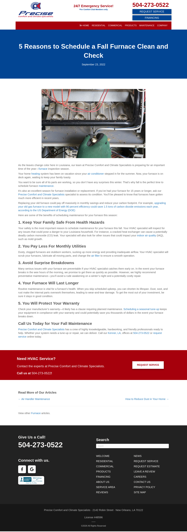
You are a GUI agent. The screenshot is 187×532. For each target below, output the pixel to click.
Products (131, 25)
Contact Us (142, 481)
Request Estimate (147, 466)
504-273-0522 (150, 5)
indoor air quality (146, 235)
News (138, 456)
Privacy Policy (144, 487)
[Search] (132, 446)
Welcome (102, 456)
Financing (103, 476)
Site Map (140, 492)
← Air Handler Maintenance (34, 399)
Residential (98, 25)
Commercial (115, 25)
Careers (140, 476)
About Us (102, 481)
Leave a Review (144, 471)
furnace (43, 168)
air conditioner (96, 173)
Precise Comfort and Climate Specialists (41, 194)
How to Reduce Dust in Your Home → (147, 399)
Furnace (36, 413)
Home (84, 25)
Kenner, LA (114, 333)
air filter (95, 255)
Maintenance (146, 25)
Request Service (146, 461)
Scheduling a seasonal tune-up (141, 309)
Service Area (105, 487)
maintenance (46, 185)
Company (162, 25)
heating (35, 173)
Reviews (102, 492)
